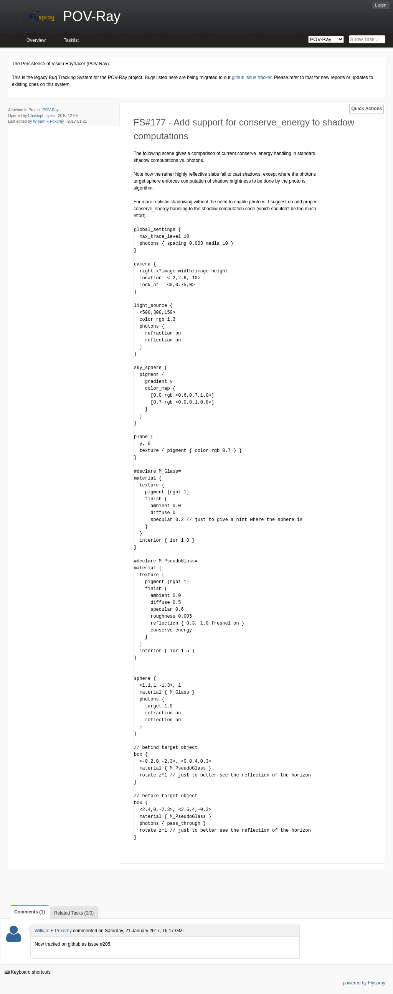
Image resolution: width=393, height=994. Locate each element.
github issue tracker (251, 77)
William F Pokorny (48, 121)
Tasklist (71, 40)
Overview (36, 40)
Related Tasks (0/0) (74, 913)
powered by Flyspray (364, 983)
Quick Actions (366, 108)
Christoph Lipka (41, 116)
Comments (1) (29, 912)
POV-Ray (51, 110)
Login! (381, 5)
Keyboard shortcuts (28, 972)
